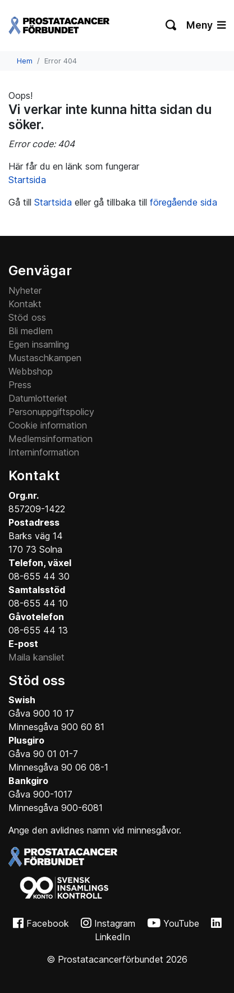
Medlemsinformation (50, 438)
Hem (25, 61)
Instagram (114, 923)
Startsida (27, 179)
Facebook (47, 923)
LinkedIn (112, 936)
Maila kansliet (36, 657)
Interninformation (43, 452)
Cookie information (47, 425)
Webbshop (30, 371)
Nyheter (25, 290)
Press (19, 384)
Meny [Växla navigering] (206, 25)
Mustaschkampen (44, 357)
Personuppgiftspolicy (51, 411)
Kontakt (25, 303)
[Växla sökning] (171, 25)
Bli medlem (30, 330)
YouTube (181, 923)
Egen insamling (38, 344)
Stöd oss (27, 317)
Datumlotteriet (37, 398)
